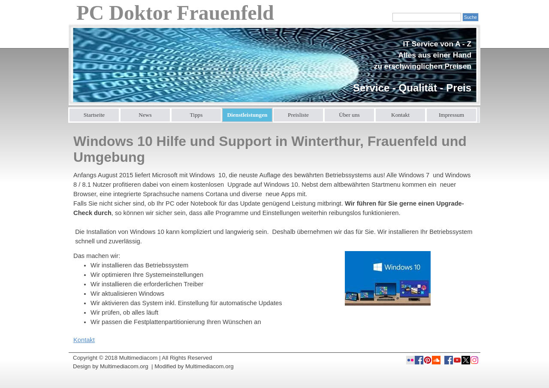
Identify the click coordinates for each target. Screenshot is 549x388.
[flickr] (410, 360)
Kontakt (400, 115)
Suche (470, 17)
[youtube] (457, 360)
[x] (466, 360)
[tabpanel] (409, 67)
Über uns (349, 115)
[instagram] (474, 360)
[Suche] (426, 17)
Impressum (451, 115)
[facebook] (448, 360)
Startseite (94, 115)
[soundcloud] (436, 360)
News (145, 115)
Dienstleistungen (247, 115)
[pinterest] (427, 360)
